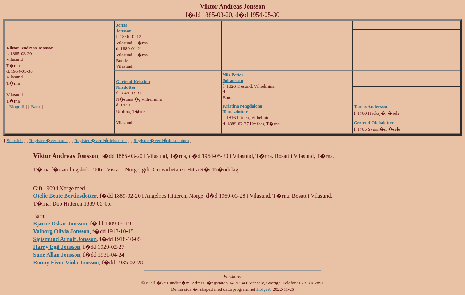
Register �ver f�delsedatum (161, 140)
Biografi (17, 106)
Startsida (15, 140)
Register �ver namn (48, 140)
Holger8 (264, 289)
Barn (35, 106)
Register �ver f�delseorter (100, 140)
